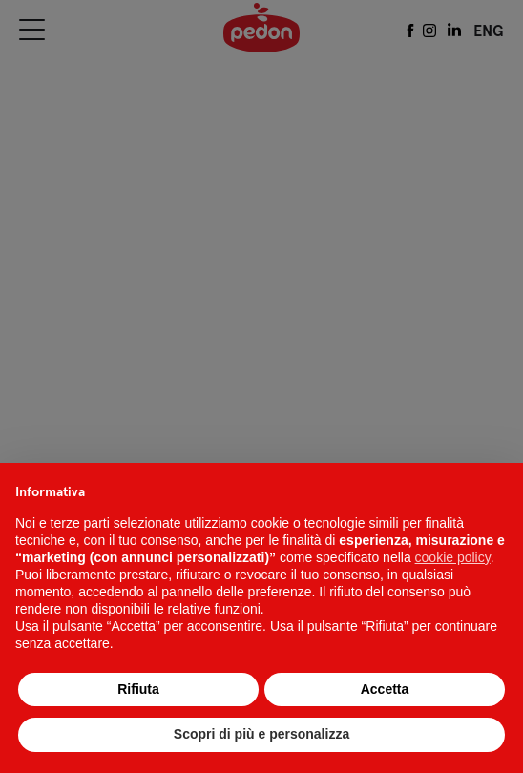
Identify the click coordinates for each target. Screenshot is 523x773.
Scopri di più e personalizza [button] (261, 734)
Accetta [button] (385, 689)
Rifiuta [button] (138, 689)
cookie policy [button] (453, 557)
